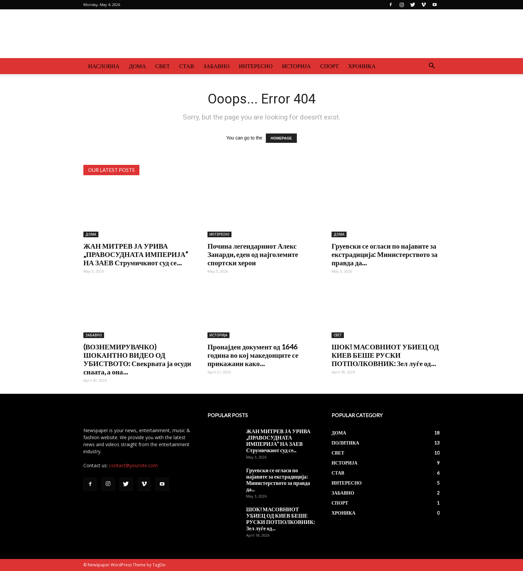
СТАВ (186, 65)
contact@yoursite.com (133, 465)
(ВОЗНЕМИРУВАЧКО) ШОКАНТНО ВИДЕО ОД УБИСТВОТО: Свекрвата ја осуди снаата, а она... (137, 359)
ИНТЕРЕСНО (256, 65)
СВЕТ (162, 65)
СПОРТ (329, 65)
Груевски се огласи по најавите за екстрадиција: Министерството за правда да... (385, 254)
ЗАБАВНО (216, 65)
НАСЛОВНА (103, 65)
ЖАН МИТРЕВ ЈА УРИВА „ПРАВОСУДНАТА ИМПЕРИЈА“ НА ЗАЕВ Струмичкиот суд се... (135, 254)
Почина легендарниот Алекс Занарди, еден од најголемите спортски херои (252, 254)
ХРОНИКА (362, 65)
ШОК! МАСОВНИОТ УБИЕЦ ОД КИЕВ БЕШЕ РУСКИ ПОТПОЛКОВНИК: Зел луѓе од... (385, 354)
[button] (432, 66)
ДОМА (137, 65)
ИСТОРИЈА (296, 65)
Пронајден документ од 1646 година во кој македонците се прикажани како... (252, 354)
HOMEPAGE (281, 138)
